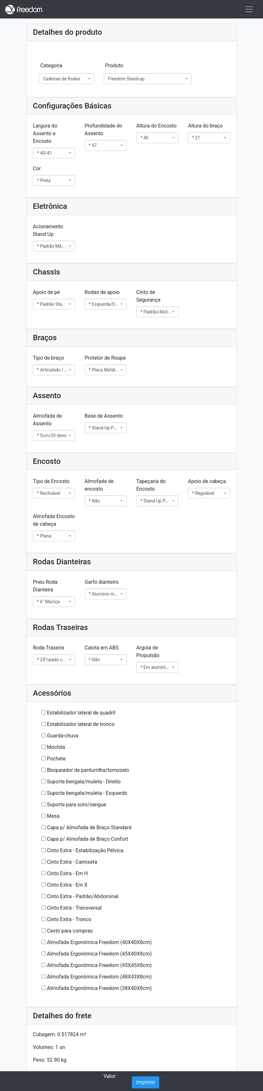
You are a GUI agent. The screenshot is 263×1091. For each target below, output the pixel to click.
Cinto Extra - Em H (67, 873)
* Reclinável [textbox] (48, 493)
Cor (37, 168)
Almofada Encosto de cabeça (54, 520)
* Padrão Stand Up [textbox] (52, 304)
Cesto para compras (70, 931)
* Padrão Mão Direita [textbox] (52, 246)
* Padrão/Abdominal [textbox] (155, 311)
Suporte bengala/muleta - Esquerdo (87, 793)
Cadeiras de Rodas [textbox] (61, 78)
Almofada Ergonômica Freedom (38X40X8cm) (99, 988)
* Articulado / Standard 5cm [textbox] (52, 369)
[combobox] (66, 78)
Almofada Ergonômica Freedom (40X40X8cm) (99, 942)
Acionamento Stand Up (48, 230)
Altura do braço (205, 126)
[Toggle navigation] (249, 9)
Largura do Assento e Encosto (45, 133)
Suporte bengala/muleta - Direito (84, 782)
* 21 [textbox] (196, 137)
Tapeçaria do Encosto (151, 485)
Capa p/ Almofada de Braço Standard (89, 827)
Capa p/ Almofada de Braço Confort (87, 839)
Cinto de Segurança (148, 296)
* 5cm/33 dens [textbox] (51, 435)
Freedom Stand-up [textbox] (126, 78)
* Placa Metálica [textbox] (104, 369)
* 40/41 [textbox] (44, 153)
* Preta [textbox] (44, 180)
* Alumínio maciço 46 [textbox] (104, 594)
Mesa (53, 816)
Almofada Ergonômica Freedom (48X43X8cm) (99, 977)
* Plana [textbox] (44, 535)
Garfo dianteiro (101, 582)
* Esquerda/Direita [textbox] (104, 304)
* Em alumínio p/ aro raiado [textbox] (155, 667)
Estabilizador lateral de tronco (81, 724)
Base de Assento (104, 416)
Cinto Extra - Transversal (74, 908)
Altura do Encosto (156, 126)
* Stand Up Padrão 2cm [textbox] (155, 500)
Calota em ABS (101, 648)
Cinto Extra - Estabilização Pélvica (85, 850)
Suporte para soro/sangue (76, 805)
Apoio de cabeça (207, 481)
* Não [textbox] (94, 500)
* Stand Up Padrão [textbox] (104, 427)
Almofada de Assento (47, 420)
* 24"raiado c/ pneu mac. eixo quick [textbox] (52, 659)
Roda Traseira (48, 648)
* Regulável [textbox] (203, 493)
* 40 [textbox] (144, 137)
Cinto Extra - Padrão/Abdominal (82, 896)
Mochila (56, 747)
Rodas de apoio (102, 292)
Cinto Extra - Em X (67, 885)
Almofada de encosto (99, 485)
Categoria (51, 65)
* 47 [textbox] (93, 145)
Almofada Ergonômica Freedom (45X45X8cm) (99, 965)
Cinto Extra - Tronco (69, 919)
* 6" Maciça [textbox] (48, 601)
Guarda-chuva (62, 736)
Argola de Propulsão (147, 651)
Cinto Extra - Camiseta (72, 862)
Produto (114, 65)
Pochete (56, 759)
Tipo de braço (48, 358)
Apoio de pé (46, 292)
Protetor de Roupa (105, 358)
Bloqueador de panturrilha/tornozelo (88, 770)
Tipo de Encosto (51, 481)
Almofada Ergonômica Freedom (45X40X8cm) (99, 954)
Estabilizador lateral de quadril (81, 713)
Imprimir (145, 1082)
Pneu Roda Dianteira (45, 586)
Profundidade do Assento (103, 129)
